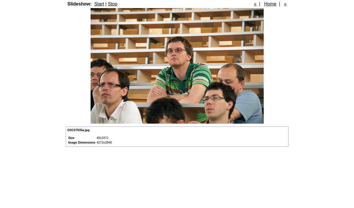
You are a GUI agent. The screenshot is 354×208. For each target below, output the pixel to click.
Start (99, 3)
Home (270, 3)
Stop (112, 3)
